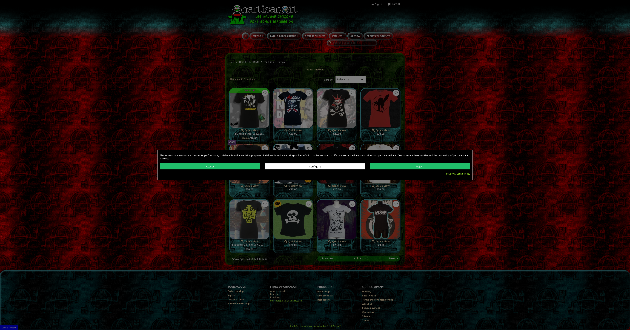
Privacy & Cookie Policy (458, 173)
